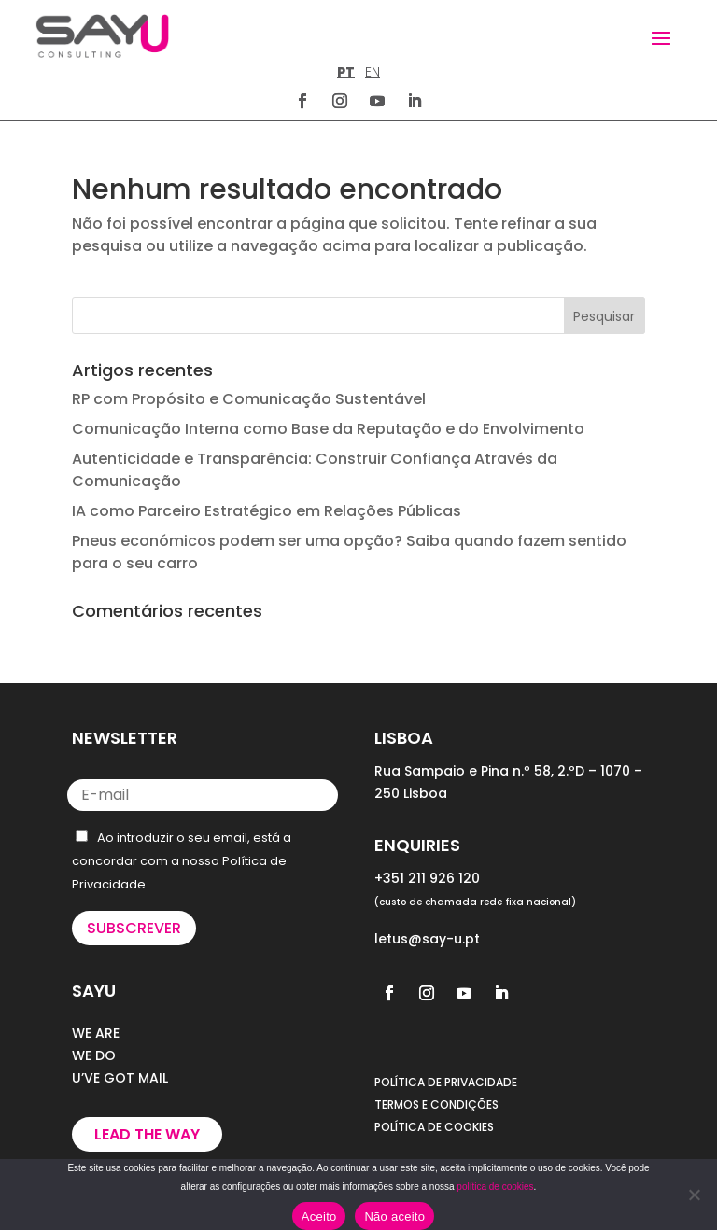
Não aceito (394, 1216)
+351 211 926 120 (427, 878)
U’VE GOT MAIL (120, 1078)
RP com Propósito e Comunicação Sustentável (249, 399)
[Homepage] (102, 36)
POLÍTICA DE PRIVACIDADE (445, 1082)
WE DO (94, 1055)
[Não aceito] (693, 1194)
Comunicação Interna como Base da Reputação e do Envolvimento (328, 429)
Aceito (319, 1216)
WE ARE (96, 1033)
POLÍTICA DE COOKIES (434, 1127)
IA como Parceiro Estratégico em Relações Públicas (266, 511)
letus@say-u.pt (427, 938)
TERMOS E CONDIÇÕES (436, 1104)
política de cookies (495, 1186)
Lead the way (147, 1134)
